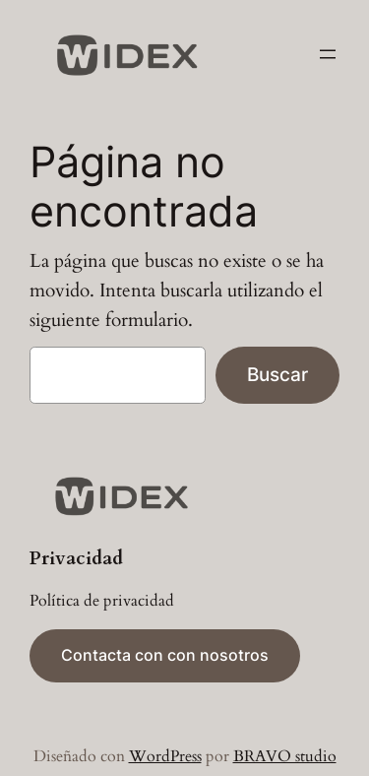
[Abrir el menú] (327, 54)
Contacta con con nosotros (165, 655)
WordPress (165, 756)
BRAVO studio (285, 756)
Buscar (277, 374)
